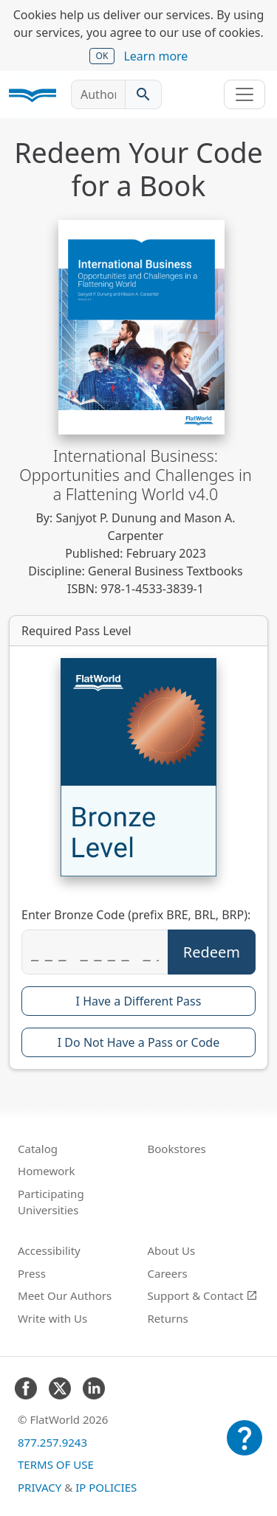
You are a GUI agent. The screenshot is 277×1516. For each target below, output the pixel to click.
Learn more (155, 56)
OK (102, 55)
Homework (46, 1170)
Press (32, 1273)
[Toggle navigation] (244, 94)
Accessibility (49, 1250)
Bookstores (177, 1148)
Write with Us (52, 1318)
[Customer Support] (244, 1448)
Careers (168, 1273)
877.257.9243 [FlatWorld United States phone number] (52, 1442)
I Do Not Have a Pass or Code (138, 1042)
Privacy (39, 1487)
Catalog (38, 1148)
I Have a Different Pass (139, 1001)
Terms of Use (56, 1464)
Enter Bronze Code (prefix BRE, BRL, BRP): (135, 915)
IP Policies (106, 1487)
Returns (168, 1318)
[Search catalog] (143, 94)
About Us (172, 1250)
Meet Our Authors (65, 1295)
